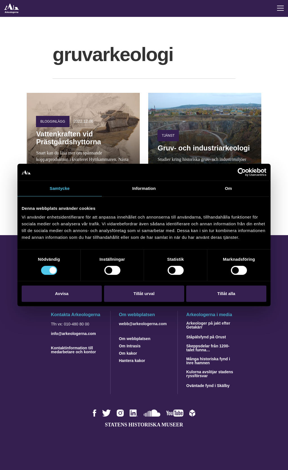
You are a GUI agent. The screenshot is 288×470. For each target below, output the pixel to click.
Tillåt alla (226, 293)
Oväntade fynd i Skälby (208, 386)
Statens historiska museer (144, 425)
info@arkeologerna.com (73, 334)
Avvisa (62, 293)
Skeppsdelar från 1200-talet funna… (207, 348)
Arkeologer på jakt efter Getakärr (208, 325)
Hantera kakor (132, 361)
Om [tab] (228, 188)
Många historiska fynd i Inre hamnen (208, 361)
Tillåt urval (144, 293)
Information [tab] (144, 188)
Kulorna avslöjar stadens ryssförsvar (209, 374)
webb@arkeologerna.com (143, 324)
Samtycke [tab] (60, 188)
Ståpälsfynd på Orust (206, 337)
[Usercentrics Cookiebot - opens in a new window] (241, 172)
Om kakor (128, 353)
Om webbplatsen (134, 339)
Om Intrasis (130, 346)
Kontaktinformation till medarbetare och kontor (73, 350)
